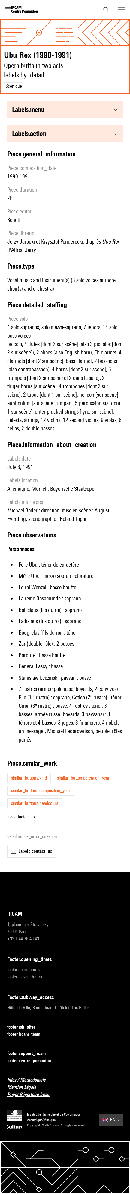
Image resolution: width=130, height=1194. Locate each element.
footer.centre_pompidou (32, 1061)
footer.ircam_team (27, 1034)
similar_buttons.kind (29, 778)
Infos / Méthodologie (30, 1080)
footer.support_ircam (30, 1054)
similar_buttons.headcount (34, 803)
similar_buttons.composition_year (40, 790)
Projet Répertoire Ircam (32, 1095)
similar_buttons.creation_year (83, 778)
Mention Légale (25, 1087)
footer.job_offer (24, 1027)
